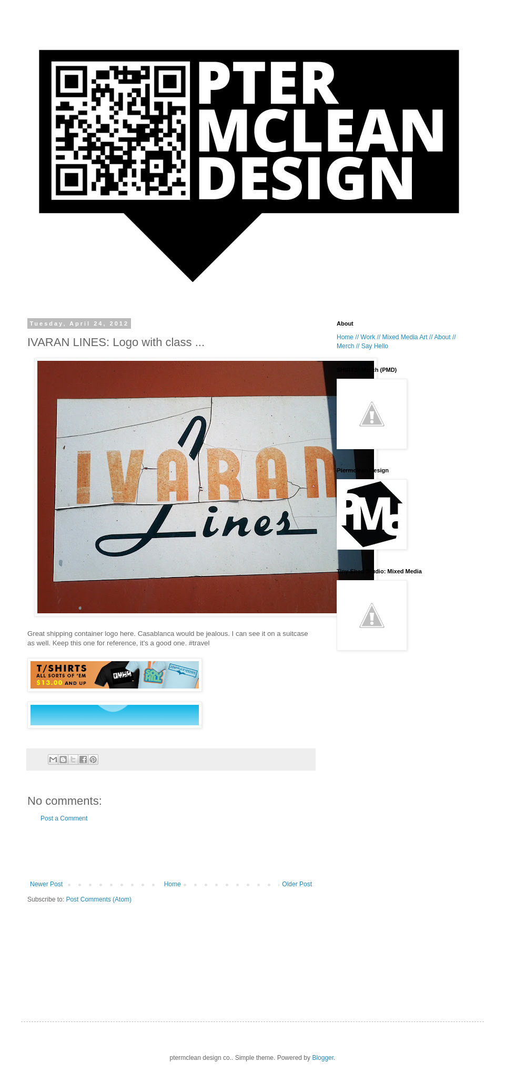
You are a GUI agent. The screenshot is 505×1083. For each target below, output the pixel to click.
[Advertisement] (171, 851)
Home (172, 884)
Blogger (323, 1057)
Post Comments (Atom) (99, 899)
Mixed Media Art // (407, 337)
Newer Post (46, 884)
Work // (370, 337)
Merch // (348, 346)
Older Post (297, 884)
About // (445, 337)
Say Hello (374, 346)
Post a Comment (64, 818)
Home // (348, 337)
